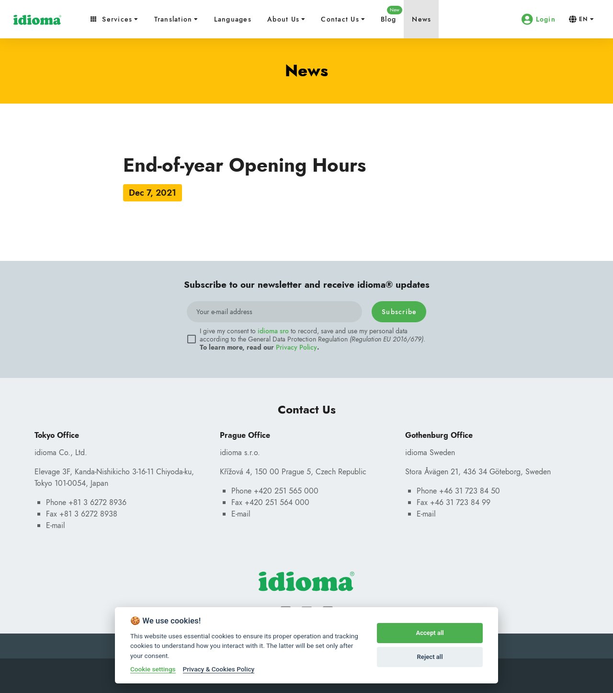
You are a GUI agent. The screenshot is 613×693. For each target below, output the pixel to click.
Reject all (430, 656)
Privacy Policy (296, 347)
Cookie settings (153, 669)
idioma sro (273, 331)
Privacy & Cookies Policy (219, 669)
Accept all (429, 632)
